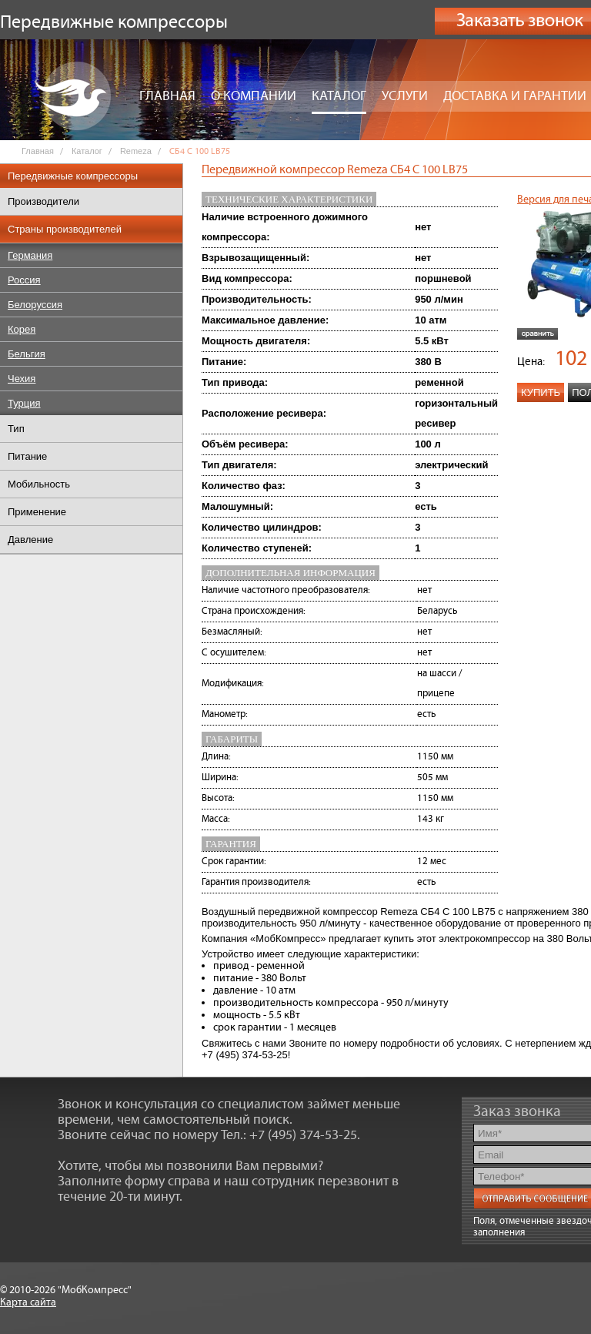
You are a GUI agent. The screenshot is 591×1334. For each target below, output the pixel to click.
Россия (24, 280)
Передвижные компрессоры (73, 176)
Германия (30, 255)
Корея (21, 329)
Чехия (21, 378)
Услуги (405, 96)
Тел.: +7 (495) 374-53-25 (289, 1135)
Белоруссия (35, 304)
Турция (24, 403)
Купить (540, 392)
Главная (167, 96)
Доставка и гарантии (514, 96)
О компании (253, 96)
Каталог (339, 96)
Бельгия (26, 354)
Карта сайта (28, 1302)
